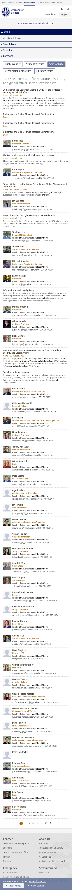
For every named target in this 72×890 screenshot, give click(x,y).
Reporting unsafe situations (16, 877)
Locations (7, 847)
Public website (13, 64)
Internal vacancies (47, 852)
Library (58, 3)
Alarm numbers (10, 872)
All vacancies (45, 856)
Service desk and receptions (16, 843)
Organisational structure (46, 3)
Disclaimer (8, 861)
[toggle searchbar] (68, 8)
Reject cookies (37, 885)
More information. (37, 881)
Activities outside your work (52, 861)
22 (46, 823)
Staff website (7, 38)
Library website (44, 71)
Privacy (6, 856)
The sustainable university (51, 847)
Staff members (29, 3)
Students (19, 3)
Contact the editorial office (15, 852)
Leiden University (8, 3)
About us (43, 843)
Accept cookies (13, 885)
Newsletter (44, 872)
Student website (35, 64)
